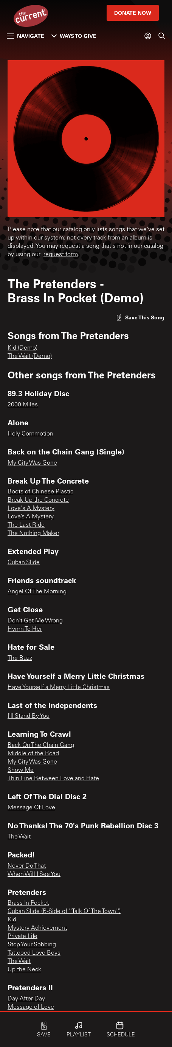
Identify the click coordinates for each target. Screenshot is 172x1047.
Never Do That (27, 866)
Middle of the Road (33, 754)
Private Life (22, 936)
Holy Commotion (30, 434)
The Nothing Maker (33, 534)
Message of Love (31, 1007)
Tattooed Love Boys (34, 953)
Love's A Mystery (31, 509)
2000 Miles (23, 405)
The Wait (19, 837)
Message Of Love (31, 808)
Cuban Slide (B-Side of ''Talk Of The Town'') (64, 912)
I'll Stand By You (29, 716)
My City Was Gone (32, 463)
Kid (12, 920)
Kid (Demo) (22, 348)
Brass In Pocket (28, 903)
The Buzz (20, 658)
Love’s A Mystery (31, 517)
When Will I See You (34, 874)
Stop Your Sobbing (32, 945)
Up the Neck (24, 970)
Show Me (21, 770)
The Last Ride (26, 525)
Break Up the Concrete (38, 500)
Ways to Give (73, 35)
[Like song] (140, 317)
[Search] (161, 36)
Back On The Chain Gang (41, 745)
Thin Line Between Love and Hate (53, 779)
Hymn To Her (25, 629)
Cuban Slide (24, 563)
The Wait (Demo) (30, 356)
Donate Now (132, 12)
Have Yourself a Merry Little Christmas (59, 688)
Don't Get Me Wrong (35, 621)
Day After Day (26, 999)
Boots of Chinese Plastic (40, 492)
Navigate (25, 35)
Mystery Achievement (37, 928)
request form (60, 255)
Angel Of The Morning (37, 592)
